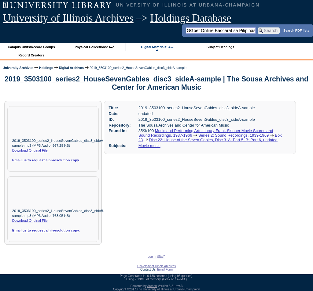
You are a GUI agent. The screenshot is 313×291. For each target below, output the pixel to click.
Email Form (165, 269)
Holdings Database (190, 18)
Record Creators (31, 55)
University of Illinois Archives (68, 18)
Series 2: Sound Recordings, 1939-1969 (233, 135)
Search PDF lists (296, 30)
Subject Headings (220, 47)
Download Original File (30, 150)
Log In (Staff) (156, 256)
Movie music (149, 145)
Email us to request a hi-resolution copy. (46, 160)
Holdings (46, 68)
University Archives (17, 68)
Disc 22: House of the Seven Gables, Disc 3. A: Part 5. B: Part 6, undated (213, 140)
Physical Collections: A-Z (94, 47)
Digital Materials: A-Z (157, 47)
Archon (152, 286)
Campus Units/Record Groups (31, 47)
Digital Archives (71, 68)
